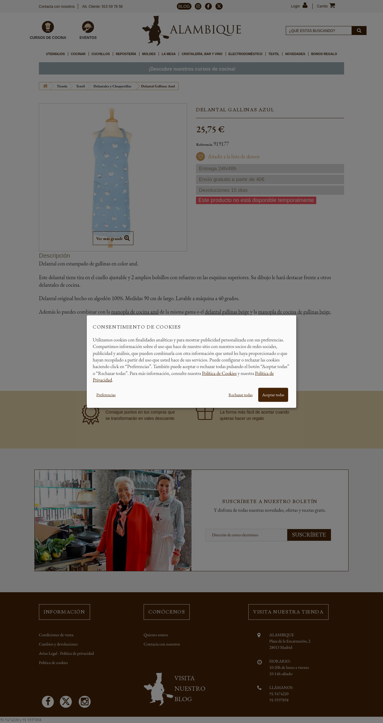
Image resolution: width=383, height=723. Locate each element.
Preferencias (105, 394)
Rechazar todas (241, 394)
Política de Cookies (219, 373)
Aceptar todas (273, 394)
